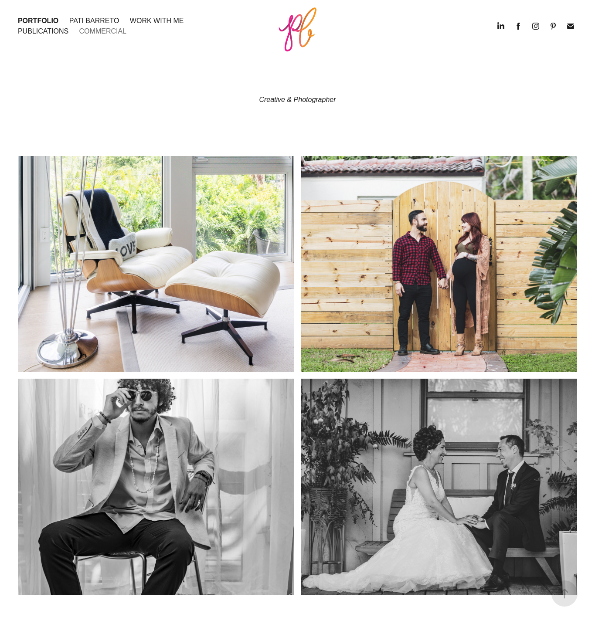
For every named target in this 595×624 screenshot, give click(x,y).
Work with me (157, 20)
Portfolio (38, 20)
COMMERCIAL (102, 31)
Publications (43, 31)
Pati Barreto (94, 20)
